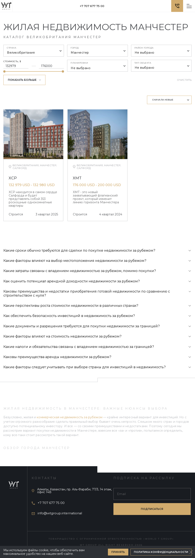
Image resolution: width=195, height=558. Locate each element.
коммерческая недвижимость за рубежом (69, 417)
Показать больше (24, 79)
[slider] (4, 71)
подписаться (152, 508)
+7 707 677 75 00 (92, 6)
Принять (118, 552)
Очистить (184, 79)
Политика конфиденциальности (161, 552)
